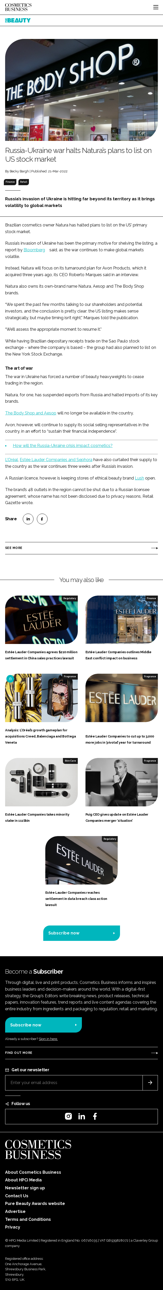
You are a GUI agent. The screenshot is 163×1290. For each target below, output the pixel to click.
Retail (23, 182)
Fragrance (70, 676)
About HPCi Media (23, 1180)
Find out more (18, 1053)
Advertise (15, 1211)
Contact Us (16, 1195)
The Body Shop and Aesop (30, 413)
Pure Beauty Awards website (35, 1203)
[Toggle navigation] (156, 7)
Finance (10, 182)
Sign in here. (48, 1039)
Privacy (12, 1227)
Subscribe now (63, 933)
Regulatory (69, 598)
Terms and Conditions (28, 1219)
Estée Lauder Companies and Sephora (56, 459)
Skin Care (70, 761)
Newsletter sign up (25, 1187)
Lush (139, 478)
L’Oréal (11, 459)
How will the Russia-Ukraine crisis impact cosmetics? (63, 445)
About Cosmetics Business (33, 1172)
